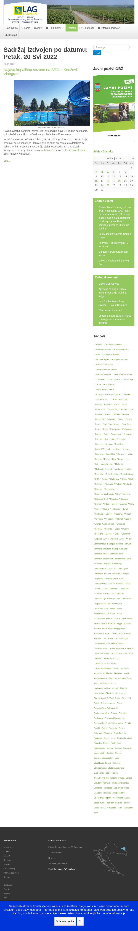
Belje (129, 559)
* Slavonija (126, 494)
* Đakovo (125, 529)
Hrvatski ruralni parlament (104, 613)
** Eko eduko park (101, 359)
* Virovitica (98, 519)
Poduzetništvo (100, 708)
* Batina (124, 404)
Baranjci (128, 544)
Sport (117, 758)
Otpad (124, 698)
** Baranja (98, 344)
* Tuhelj (125, 509)
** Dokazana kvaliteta (110, 354)
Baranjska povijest (119, 549)
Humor (119, 613)
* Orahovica (114, 479)
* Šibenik (108, 534)
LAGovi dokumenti (101, 653)
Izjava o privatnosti (109, 283)
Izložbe (117, 618)
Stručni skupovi (100, 768)
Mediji (126, 673)
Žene (96, 813)
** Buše (97, 354)
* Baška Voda (99, 409)
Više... (7, 160)
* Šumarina (125, 534)
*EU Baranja (127, 429)
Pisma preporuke (108, 703)
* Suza (131, 504)
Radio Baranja (120, 733)
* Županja (98, 539)
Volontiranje (99, 798)
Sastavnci (127, 748)
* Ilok (106, 439)
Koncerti (97, 628)
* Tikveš (97, 509)
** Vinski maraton (101, 399)
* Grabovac (127, 434)
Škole (120, 808)
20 (119, 180)
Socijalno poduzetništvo (103, 758)
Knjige (119, 623)
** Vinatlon (126, 394)
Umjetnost (98, 788)
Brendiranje (117, 564)
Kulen (107, 633)
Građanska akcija (101, 608)
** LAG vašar (99, 379)
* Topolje (105, 509)
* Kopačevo (99, 454)
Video (126, 788)
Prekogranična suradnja (114, 718)
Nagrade (115, 688)
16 (96, 180)
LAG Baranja (107, 638)
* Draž (104, 424)
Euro (121, 579)
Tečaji (107, 773)
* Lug (127, 459)
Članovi (38, 28)
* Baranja (98, 404)
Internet (109, 618)
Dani (120, 569)
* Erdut (105, 429)
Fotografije (124, 589)
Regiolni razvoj (110, 738)
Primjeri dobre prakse (114, 723)
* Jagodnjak (121, 439)
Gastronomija (108, 594)
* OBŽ (96, 479)
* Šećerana (98, 534)
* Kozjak (129, 454)
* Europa (97, 434)
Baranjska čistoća (101, 554)
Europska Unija (100, 584)
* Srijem (114, 504)
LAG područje (116, 653)
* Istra (112, 439)
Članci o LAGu (100, 808)
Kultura (114, 633)
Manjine (109, 673)
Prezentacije (99, 723)
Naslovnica (12, 28)
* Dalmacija (110, 419)
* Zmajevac (120, 524)
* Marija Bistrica (106, 464)
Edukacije (116, 574)
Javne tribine (126, 618)
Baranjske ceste (116, 554)
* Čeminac (98, 529)
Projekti (71, 28)
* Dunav (97, 429)
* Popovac (98, 489)
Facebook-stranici (75, 150)
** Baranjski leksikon (120, 349)
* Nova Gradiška (111, 474)
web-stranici (47, 150)
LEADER (97, 658)
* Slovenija (123, 499)
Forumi (105, 589)
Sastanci (118, 748)
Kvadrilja (97, 638)
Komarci (127, 623)
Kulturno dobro (125, 633)
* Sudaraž (122, 504)
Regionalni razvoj (124, 738)
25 (108, 185)
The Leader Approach (111, 310)
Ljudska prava (108, 658)
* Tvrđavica (98, 514)
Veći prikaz (118, 788)
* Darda (120, 419)
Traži (97, 52)
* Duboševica (113, 424)
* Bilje (131, 409)
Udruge (129, 778)
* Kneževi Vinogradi (102, 449)
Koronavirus (99, 633)
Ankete (129, 539)
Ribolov (106, 743)
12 (113, 176)
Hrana (119, 608)
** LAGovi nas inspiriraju (122, 374)
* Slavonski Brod (101, 499)
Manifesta (125, 668)
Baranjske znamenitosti (103, 559)
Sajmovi (110, 748)
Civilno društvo (100, 569)
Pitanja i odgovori (109, 28)
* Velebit (127, 514)
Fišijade (97, 589)
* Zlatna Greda (108, 524)
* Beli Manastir (113, 409)
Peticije (97, 703)
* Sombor (98, 504)
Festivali (111, 584)
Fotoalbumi (113, 589)
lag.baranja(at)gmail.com (65, 869)
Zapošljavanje (99, 803)
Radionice (98, 738)
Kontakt (11, 35)
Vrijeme (108, 798)
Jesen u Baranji (100, 623)
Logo (118, 658)
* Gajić (105, 434)
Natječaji (124, 688)
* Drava (97, 424)
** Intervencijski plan (102, 374)
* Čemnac (108, 529)
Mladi (96, 683)
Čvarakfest (111, 808)
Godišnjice (126, 598)
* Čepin (117, 529)
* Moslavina (118, 469)
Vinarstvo (98, 793)
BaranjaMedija (100, 544)
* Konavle (125, 449)
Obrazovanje (120, 693)
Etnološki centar (111, 579)
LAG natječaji (86, 28)
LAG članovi (128, 653)
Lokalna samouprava (102, 668)
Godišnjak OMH (113, 598)
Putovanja (98, 733)
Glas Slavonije (100, 598)
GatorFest (120, 594)
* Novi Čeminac (126, 474)
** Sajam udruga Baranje (104, 389)
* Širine (116, 534)
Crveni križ (112, 569)
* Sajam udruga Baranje (104, 494)
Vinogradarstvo (118, 793)
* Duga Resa (126, 424)
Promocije (113, 728)
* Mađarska (118, 464)
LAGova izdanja (100, 648)
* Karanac (108, 444)
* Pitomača (108, 484)
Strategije (116, 763)
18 (108, 180)
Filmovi (127, 584)
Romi (119, 743)
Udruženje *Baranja (102, 783)
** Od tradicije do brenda (104, 384)
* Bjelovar (98, 414)
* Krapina (98, 459)
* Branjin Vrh (99, 419)
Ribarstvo (98, 743)
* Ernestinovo (114, 429)
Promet (105, 728)
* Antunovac (123, 399)
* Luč (96, 464)
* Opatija (104, 479)
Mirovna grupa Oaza (123, 678)
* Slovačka (113, 499)
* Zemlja (97, 524)
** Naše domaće (113, 379)
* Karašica (118, 444)
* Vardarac (118, 514)
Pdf (129, 698)
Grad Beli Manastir (114, 603)
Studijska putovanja (116, 768)
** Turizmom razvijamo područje (107, 394)
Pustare (122, 728)
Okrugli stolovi (100, 698)
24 (102, 185)
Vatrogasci (108, 788)
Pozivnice (123, 713)
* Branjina (125, 414)
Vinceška (107, 793)
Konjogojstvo (119, 628)
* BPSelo (116, 414)
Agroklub (114, 539)
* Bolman (107, 414)
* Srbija (106, 504)
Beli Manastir (120, 559)
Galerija (7, 893)
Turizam (113, 778)
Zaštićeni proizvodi (114, 803)
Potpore (114, 713)
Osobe (118, 698)
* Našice (128, 469)
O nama (25, 28)
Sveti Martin (99, 773)
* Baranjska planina (111, 404)
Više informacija (65, 921)
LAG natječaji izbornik (115, 643)
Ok (80, 921)
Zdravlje (127, 803)
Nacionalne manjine (102, 688)
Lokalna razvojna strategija (105, 663)
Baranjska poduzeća (102, 549)
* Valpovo (108, 514)
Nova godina (99, 693)
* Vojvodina (108, 519)
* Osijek (123, 479)
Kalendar (112, 623)
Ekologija (125, 574)
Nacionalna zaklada (108, 683)
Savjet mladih (99, 753)
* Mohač (108, 469)
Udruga (121, 778)
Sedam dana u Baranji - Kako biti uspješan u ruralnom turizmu (115, 319)
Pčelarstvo (108, 733)
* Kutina (106, 459)
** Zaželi (113, 399)
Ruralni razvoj (99, 748)
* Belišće (123, 409)
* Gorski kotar (115, 434)
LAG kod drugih (121, 638)
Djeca (125, 569)
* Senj (117, 494)
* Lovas (120, 459)
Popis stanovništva (102, 713)
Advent (106, 539)
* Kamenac (98, 444)
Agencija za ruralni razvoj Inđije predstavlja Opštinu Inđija (112, 293)
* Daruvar (128, 419)
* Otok (130, 479)
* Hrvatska (98, 439)
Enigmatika (98, 579)
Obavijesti (110, 693)
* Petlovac (98, 484)
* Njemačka (99, 474)
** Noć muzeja (127, 379)
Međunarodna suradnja (103, 678)
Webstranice (118, 798)
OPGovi (110, 698)
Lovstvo (116, 668)
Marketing (118, 673)
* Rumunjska (109, 489)
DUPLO (107, 574)
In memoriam (99, 618)
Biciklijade (98, 564)
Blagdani (107, 564)
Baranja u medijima (115, 544)
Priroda (128, 723)
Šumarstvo (128, 808)
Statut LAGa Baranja (102, 763)
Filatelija (119, 584)
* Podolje (118, 484)
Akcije (121, 539)
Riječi (113, 743)
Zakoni (127, 798)
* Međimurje (99, 469)
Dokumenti (55, 28)
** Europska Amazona (119, 359)
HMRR (112, 608)
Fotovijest (98, 594)
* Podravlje (127, 484)
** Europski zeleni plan (103, 364)
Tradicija (114, 773)
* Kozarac (120, 454)
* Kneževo (116, 449)
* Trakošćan (115, 509)
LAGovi (130, 648)
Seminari (110, 753)
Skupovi (118, 753)
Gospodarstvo (99, 603)
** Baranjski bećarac (102, 349)
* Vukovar (119, 519)
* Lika (113, 459)
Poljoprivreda (112, 708)
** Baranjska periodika (113, 344)
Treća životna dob (101, 778)
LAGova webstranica (117, 648)
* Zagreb (127, 519)
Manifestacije (99, 673)
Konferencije (107, 628)
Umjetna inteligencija (120, 783)
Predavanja (98, 718)
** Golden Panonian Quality (105, 369)
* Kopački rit (110, 454)
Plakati (120, 703)
